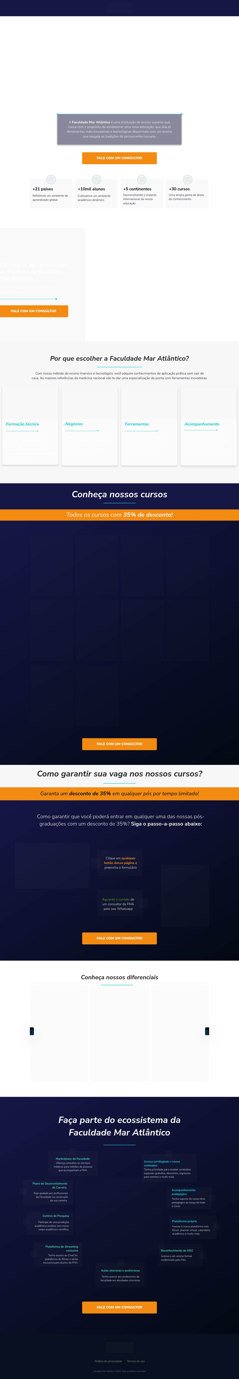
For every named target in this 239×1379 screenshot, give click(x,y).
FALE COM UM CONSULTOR (119, 158)
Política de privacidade (108, 1361)
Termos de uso (136, 1361)
